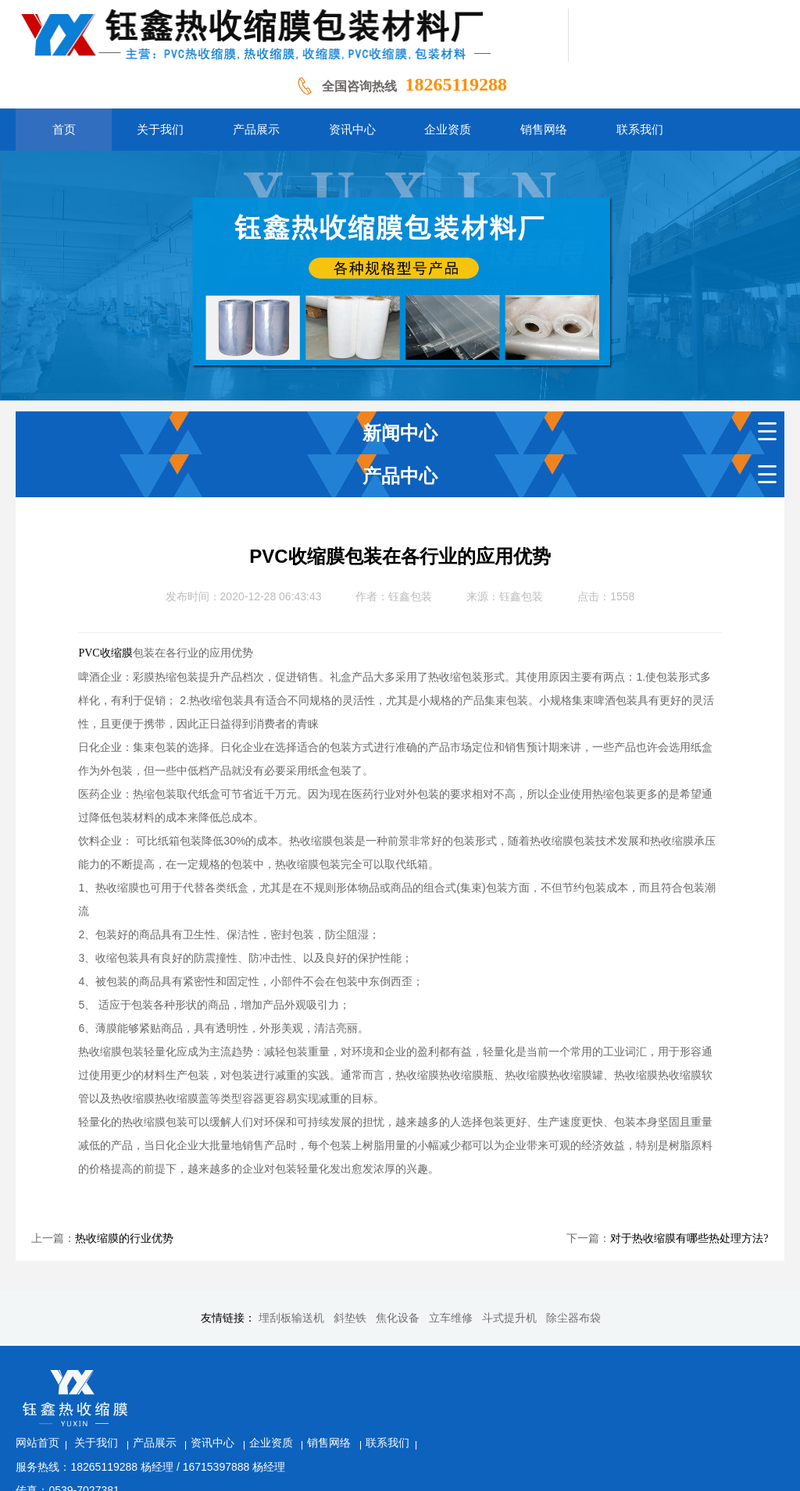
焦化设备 (398, 1318)
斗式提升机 (509, 1318)
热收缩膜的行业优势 (124, 1238)
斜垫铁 (350, 1318)
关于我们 (228, 1373)
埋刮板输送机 (291, 1318)
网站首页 (169, 1373)
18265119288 (456, 84)
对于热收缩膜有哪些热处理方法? (689, 1238)
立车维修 (451, 1318)
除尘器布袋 (573, 1318)
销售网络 (461, 1373)
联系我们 (518, 1373)
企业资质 (403, 1373)
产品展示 (286, 1373)
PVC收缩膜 (105, 653)
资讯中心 (344, 1373)
